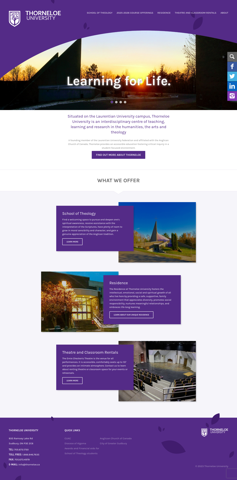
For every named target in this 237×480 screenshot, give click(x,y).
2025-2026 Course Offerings (135, 12)
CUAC (68, 438)
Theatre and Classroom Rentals (195, 12)
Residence (164, 12)
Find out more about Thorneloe (118, 155)
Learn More (72, 242)
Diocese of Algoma (75, 443)
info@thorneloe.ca (29, 464)
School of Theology (99, 12)
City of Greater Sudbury (113, 443)
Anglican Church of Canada (116, 438)
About (224, 12)
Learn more (72, 380)
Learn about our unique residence (131, 315)
